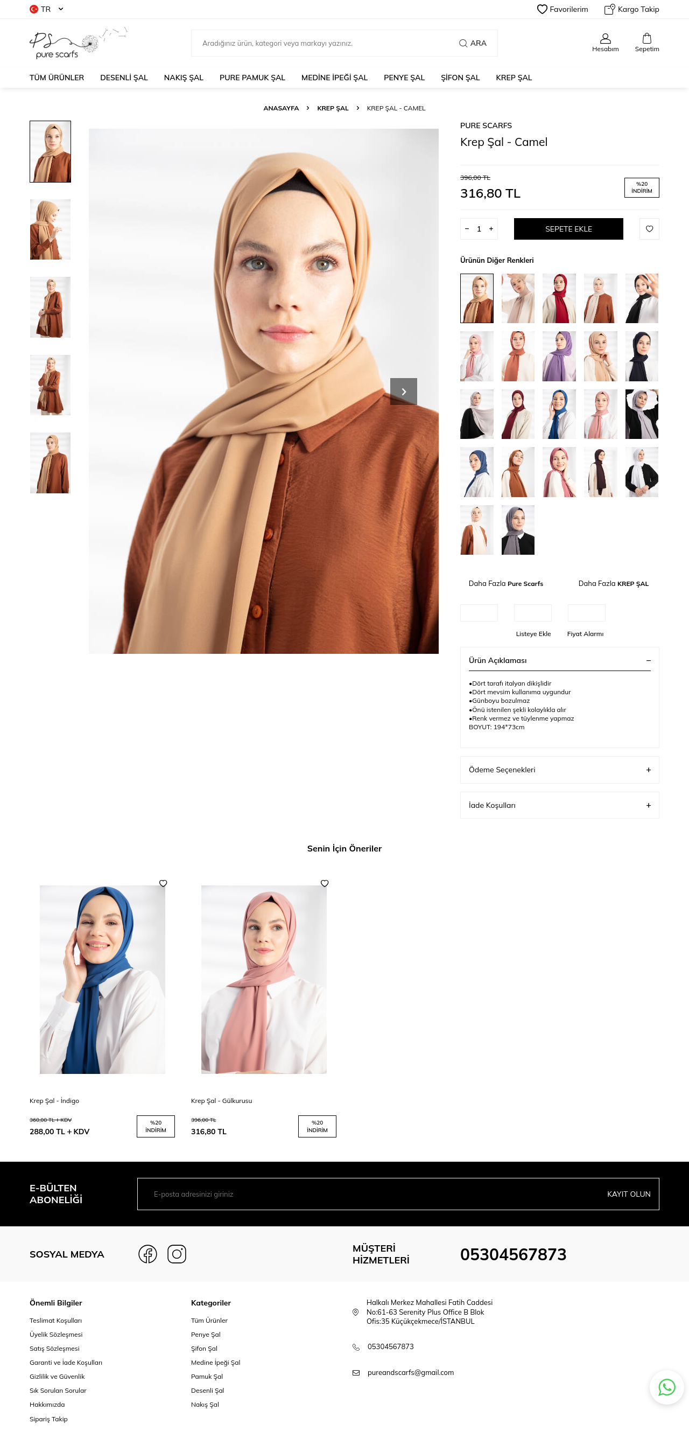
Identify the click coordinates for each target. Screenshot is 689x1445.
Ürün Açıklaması (560, 660)
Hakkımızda (47, 1404)
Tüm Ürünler (57, 77)
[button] (403, 391)
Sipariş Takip (49, 1419)
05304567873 (513, 1254)
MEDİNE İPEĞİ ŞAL (334, 77)
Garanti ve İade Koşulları (66, 1362)
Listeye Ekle (533, 634)
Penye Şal (206, 1334)
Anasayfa (281, 108)
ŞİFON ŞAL (460, 77)
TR (46, 9)
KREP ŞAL (514, 77)
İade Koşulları (560, 805)
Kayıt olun (629, 1194)
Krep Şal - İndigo (54, 1101)
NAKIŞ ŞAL (183, 77)
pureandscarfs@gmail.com (411, 1372)
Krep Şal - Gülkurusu (221, 1101)
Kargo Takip (631, 9)
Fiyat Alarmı (585, 634)
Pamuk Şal (207, 1376)
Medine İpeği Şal (215, 1362)
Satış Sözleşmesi (55, 1348)
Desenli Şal (207, 1390)
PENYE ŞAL (404, 77)
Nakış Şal (205, 1404)
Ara (473, 43)
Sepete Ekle (568, 229)
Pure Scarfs (486, 125)
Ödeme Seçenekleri (560, 770)
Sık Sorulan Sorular (58, 1390)
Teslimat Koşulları (56, 1320)
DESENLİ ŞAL (124, 77)
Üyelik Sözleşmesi (56, 1334)
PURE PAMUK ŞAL (252, 77)
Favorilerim (562, 9)
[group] (263, 391)
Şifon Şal (204, 1348)
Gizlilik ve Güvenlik (57, 1376)
